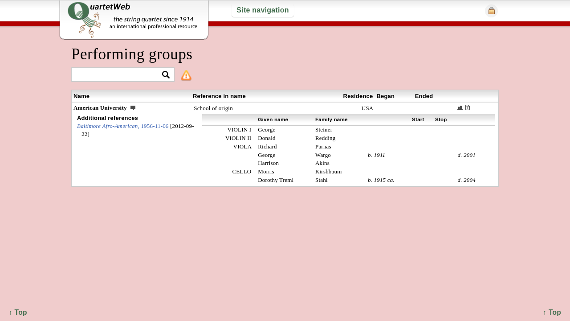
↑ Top (552, 312)
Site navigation (262, 10)
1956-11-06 (123, 126)
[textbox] (119, 75)
